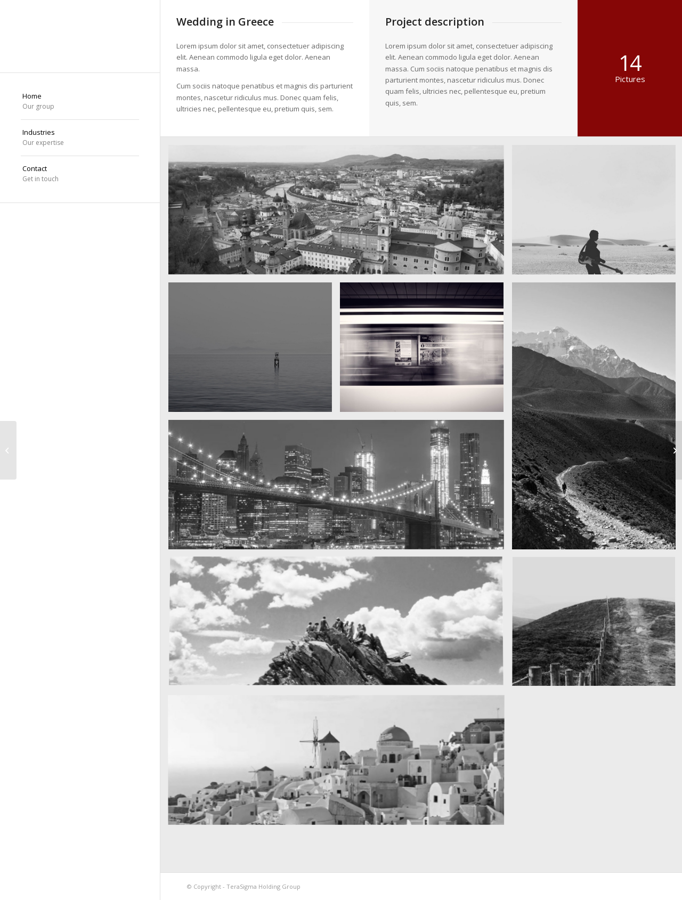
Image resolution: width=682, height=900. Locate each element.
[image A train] (426, 351)
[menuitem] (80, 102)
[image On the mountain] (340, 626)
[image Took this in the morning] (254, 351)
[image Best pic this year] (340, 488)
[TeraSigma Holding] (80, 36)
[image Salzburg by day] (340, 213)
